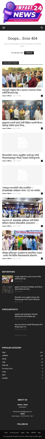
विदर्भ (27, 433)
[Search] (42, 28)
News (6, 433)
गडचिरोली (33, 433)
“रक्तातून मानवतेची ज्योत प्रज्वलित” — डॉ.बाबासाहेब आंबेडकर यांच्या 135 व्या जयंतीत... (22, 189)
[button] (3, 28)
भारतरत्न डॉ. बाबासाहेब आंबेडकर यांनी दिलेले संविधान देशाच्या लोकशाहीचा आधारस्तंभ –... (20, 221)
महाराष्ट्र (22, 433)
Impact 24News (7, 95)
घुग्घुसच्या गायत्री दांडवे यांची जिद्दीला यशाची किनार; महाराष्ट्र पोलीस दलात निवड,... (22, 124)
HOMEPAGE (29, 53)
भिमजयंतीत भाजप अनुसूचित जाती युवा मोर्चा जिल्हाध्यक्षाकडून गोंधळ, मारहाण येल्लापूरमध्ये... (21, 156)
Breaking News (14, 433)
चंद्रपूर (39, 433)
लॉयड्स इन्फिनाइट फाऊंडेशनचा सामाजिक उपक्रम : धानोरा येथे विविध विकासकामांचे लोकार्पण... (22, 254)
